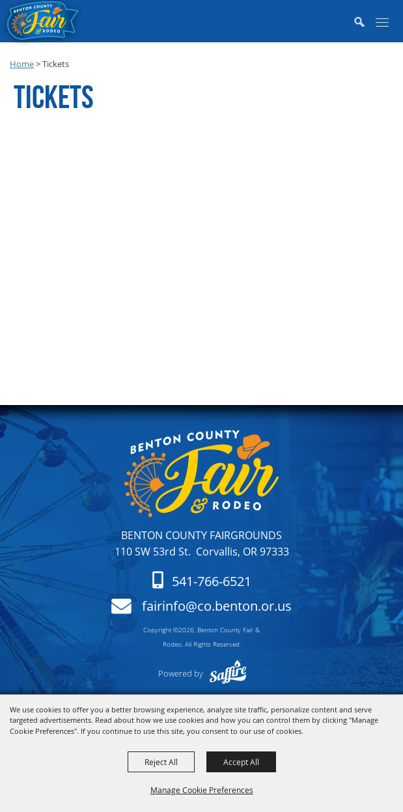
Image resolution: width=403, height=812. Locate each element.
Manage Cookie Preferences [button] (201, 790)
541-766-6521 (211, 581)
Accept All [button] (241, 762)
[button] (364, 22)
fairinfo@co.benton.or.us (217, 606)
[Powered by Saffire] (227, 673)
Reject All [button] (161, 762)
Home (22, 64)
